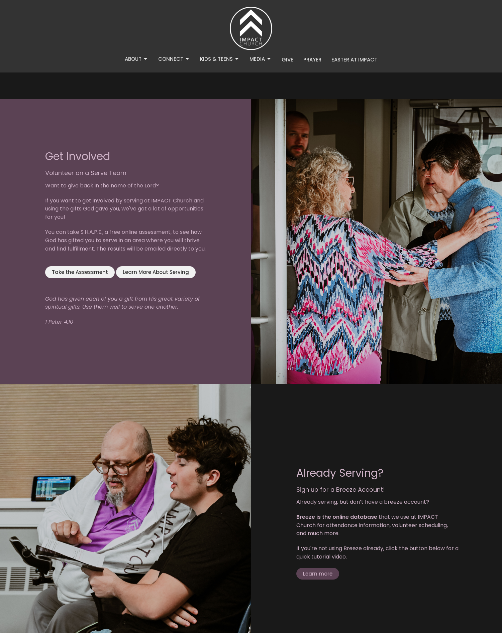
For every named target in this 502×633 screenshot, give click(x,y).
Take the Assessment (80, 272)
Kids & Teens (219, 58)
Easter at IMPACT (354, 59)
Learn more (317, 573)
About (136, 58)
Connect (174, 58)
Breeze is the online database (336, 517)
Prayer (312, 59)
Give (287, 59)
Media (260, 58)
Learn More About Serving (156, 272)
